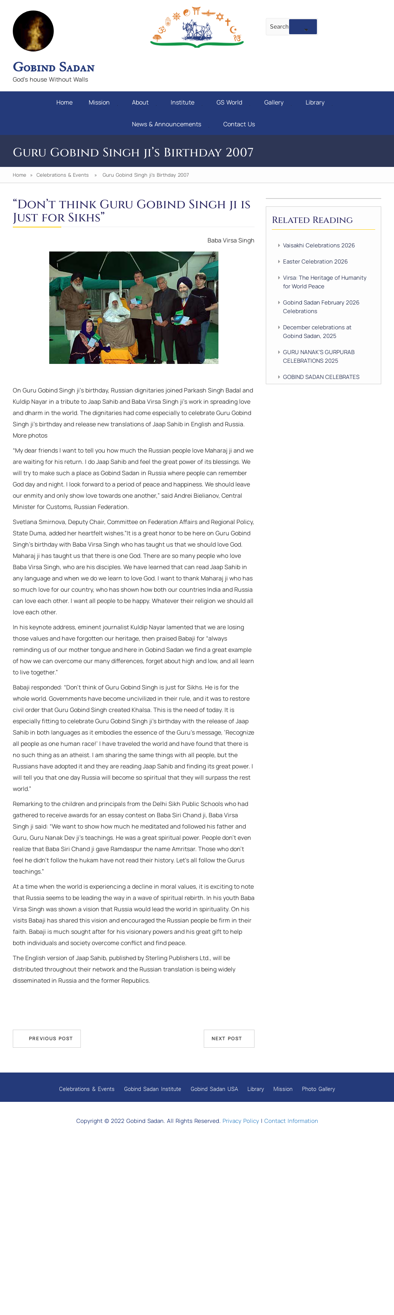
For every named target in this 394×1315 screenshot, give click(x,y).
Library (319, 102)
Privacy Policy (241, 1121)
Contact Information (291, 1121)
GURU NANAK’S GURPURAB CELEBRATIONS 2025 (319, 356)
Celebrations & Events (62, 174)
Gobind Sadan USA (214, 1088)
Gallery (277, 102)
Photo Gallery (318, 1088)
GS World (233, 102)
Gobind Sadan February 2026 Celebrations (321, 306)
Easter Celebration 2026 (315, 261)
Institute (186, 102)
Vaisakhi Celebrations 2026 (319, 245)
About (144, 102)
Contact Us (239, 124)
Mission (103, 102)
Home (64, 102)
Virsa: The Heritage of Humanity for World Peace (325, 282)
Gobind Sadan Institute (152, 1088)
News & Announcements (170, 124)
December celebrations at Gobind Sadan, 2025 (317, 331)
